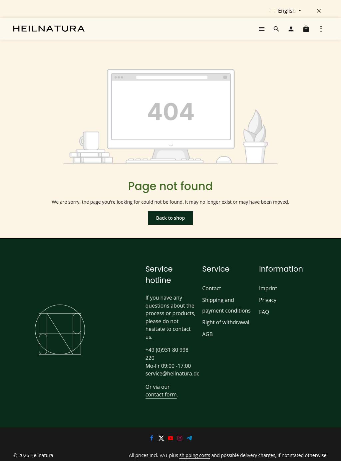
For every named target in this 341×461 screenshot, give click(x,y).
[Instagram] (180, 433)
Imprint (267, 293)
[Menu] (261, 31)
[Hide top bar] (319, 10)
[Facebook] (152, 433)
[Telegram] (189, 433)
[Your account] (291, 31)
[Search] (276, 31)
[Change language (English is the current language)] (285, 10)
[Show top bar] (321, 31)
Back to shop (170, 222)
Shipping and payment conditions (224, 311)
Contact (211, 293)
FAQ (264, 317)
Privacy (267, 305)
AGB (207, 339)
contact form (160, 388)
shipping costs (201, 449)
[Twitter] (161, 433)
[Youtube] (171, 433)
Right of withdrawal (224, 328)
